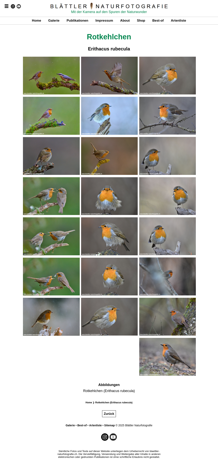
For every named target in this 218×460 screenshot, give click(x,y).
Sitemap (109, 425)
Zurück (109, 413)
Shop (141, 20)
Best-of (158, 20)
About (125, 20)
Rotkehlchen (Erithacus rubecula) (113, 402)
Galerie (54, 20)
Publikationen (77, 20)
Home (36, 20)
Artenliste (178, 20)
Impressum (104, 20)
